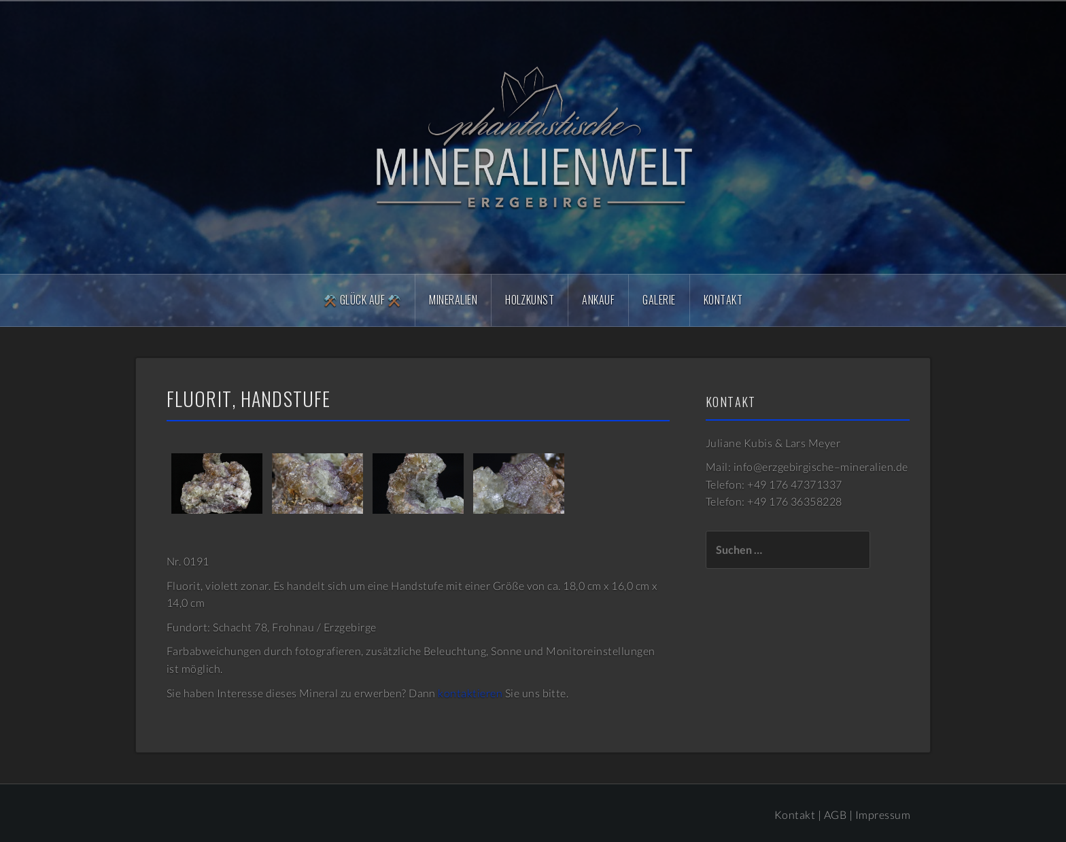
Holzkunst (529, 300)
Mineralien (453, 300)
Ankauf (598, 300)
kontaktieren (470, 692)
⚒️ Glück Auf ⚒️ (362, 300)
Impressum (882, 814)
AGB (835, 814)
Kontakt (723, 300)
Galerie (658, 300)
